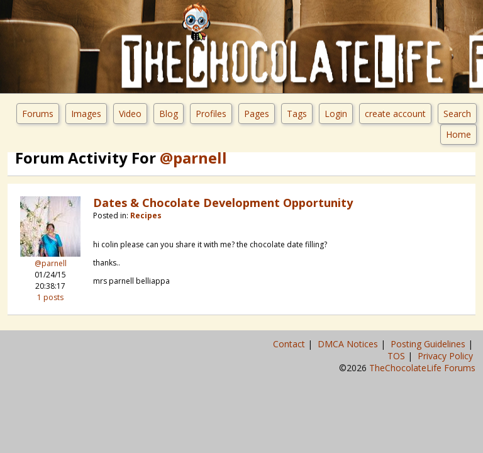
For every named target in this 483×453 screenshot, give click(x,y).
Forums (37, 114)
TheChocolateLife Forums (422, 368)
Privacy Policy (446, 356)
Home (458, 134)
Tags (297, 114)
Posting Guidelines (429, 344)
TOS (397, 356)
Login (336, 114)
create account (395, 114)
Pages (256, 114)
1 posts (50, 297)
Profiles (211, 114)
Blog (168, 114)
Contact (290, 344)
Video (130, 114)
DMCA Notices (349, 344)
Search (457, 114)
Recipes (146, 215)
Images (86, 114)
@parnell (51, 263)
